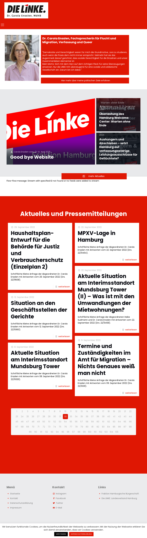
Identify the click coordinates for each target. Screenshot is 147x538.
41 (114, 416)
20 (119, 411)
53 (60, 421)
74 (54, 426)
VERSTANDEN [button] (61, 534)
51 (49, 421)
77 (71, 426)
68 (22, 426)
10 (65, 411)
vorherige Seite (73, 402)
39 (103, 416)
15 (92, 411)
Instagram (61, 493)
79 (81, 426)
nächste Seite (73, 438)
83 (103, 426)
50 (44, 421)
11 (70, 411)
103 (106, 431)
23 (17, 416)
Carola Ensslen (21, 151)
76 (65, 426)
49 (38, 421)
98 (79, 431)
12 (76, 411)
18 (109, 411)
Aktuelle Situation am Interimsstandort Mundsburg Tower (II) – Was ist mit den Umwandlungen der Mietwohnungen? (106, 293)
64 (119, 421)
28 (44, 416)
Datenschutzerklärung (21, 503)
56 (76, 421)
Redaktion (108, 106)
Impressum (16, 507)
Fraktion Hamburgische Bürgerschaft (120, 493)
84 (108, 426)
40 (108, 416)
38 (98, 416)
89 (30, 431)
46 (22, 421)
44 (130, 416)
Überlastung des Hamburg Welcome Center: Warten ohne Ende (114, 119)
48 (33, 421)
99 (84, 431)
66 (130, 421)
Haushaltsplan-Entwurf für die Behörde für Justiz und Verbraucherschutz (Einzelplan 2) (37, 250)
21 (125, 411)
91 (41, 431)
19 (114, 411)
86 (119, 426)
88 (130, 426)
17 (103, 411)
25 (27, 416)
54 (65, 421)
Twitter (59, 503)
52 (54, 421)
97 (73, 431)
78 (76, 426)
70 (33, 426)
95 (63, 431)
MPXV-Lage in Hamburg (96, 236)
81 (92, 426)
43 (125, 416)
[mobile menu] (2, 24)
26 (33, 416)
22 (130, 411)
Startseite (15, 493)
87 (125, 426)
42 (119, 416)
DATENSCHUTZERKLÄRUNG (81, 534)
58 (87, 421)
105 (116, 431)
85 (114, 426)
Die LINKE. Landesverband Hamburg (119, 498)
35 (82, 416)
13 (82, 411)
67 (16, 426)
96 (68, 431)
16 (98, 411)
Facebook (61, 498)
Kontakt (14, 498)
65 (125, 421)
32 (65, 416)
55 (71, 421)
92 (46, 431)
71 (38, 426)
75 (60, 426)
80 (87, 426)
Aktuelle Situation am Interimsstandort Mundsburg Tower (39, 359)
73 (49, 426)
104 (111, 431)
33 (71, 416)
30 (54, 416)
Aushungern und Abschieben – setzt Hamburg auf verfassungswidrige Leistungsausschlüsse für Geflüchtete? (118, 148)
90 (35, 431)
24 (22, 416)
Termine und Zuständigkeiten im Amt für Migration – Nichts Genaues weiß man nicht (106, 359)
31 (60, 416)
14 (87, 411)
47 (27, 421)
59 (92, 421)
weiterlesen (64, 286)
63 (114, 421)
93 (52, 431)
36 (87, 416)
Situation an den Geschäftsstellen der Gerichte (39, 309)
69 (27, 426)
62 (108, 421)
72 (44, 426)
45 (16, 421)
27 (38, 416)
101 (95, 431)
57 (81, 421)
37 (92, 416)
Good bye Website (32, 157)
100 (89, 431)
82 (98, 426)
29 (49, 416)
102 (100, 431)
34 (76, 416)
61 (103, 421)
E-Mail (59, 507)
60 (98, 421)
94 (57, 431)
